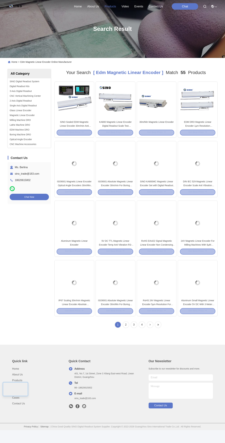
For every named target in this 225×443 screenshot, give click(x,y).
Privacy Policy (31, 439)
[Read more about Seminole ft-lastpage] (158, 337)
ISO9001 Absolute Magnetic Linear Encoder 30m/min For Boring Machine (115, 191)
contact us (156, 6)
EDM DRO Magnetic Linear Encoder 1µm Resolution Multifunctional (197, 128)
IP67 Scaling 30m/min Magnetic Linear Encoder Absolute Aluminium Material (74, 317)
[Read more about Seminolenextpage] (150, 337)
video (125, 6)
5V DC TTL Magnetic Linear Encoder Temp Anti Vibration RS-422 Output (115, 254)
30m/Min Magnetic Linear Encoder (156, 124)
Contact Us (18, 416)
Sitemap (44, 439)
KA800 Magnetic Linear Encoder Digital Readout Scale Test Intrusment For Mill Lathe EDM (115, 128)
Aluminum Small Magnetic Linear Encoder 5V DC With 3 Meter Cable (197, 317)
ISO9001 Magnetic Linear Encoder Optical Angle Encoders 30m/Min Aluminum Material (74, 191)
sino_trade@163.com (27, 173)
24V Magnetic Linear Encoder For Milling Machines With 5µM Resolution (197, 254)
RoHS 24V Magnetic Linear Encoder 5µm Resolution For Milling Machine (156, 317)
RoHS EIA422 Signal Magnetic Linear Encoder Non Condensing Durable (156, 254)
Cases (15, 410)
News (15, 404)
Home (78, 6)
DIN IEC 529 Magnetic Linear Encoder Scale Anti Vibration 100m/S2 (197, 191)
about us (93, 6)
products (110, 6)
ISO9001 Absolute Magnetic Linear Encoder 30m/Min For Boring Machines (115, 317)
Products (17, 393)
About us (17, 387)
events (138, 6)
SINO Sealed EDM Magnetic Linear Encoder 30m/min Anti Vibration (74, 128)
